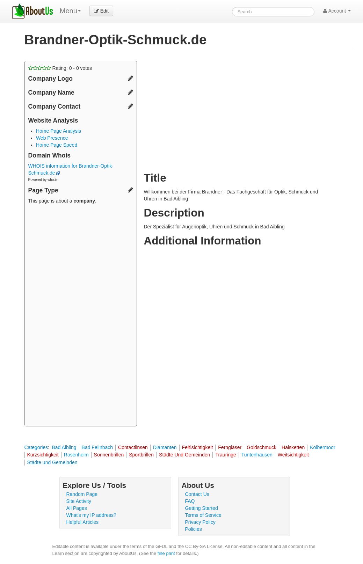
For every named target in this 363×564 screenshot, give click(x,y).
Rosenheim (76, 454)
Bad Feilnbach (97, 447)
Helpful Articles (82, 522)
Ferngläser (229, 447)
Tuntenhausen (257, 454)
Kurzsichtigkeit (43, 454)
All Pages (76, 508)
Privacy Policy (200, 522)
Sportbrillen (141, 454)
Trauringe (225, 454)
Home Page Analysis (58, 131)
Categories (36, 447)
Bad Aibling (64, 447)
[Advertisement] (80, 316)
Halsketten (293, 447)
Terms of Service (203, 515)
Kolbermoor (322, 447)
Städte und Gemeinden (52, 462)
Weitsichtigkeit (293, 454)
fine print (166, 553)
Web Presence (52, 138)
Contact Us (197, 494)
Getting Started (201, 508)
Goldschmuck (261, 447)
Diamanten (165, 447)
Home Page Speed (56, 145)
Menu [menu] (70, 11)
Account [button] (337, 11)
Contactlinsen (133, 447)
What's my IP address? (91, 515)
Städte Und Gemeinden (184, 454)
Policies (193, 529)
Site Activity (79, 501)
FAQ (190, 501)
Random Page (82, 494)
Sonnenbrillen (109, 454)
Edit (101, 11)
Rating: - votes (60, 68)
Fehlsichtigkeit (197, 447)
